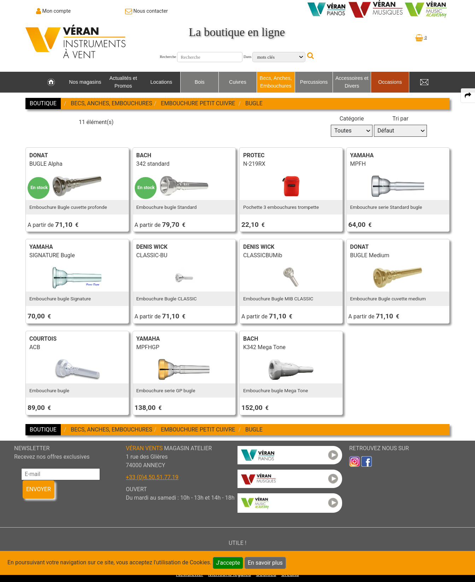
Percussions (314, 82)
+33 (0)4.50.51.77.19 (152, 477)
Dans (248, 56)
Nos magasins (85, 82)
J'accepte (228, 562)
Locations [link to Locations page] (161, 82)
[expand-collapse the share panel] (468, 95)
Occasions (390, 82)
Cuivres (237, 82)
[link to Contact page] (146, 11)
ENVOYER (38, 489)
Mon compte (56, 11)
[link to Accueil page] (51, 82)
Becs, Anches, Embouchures (276, 82)
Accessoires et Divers (352, 82)
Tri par (400, 118)
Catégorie (352, 118)
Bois (200, 82)
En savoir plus (265, 562)
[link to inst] (354, 461)
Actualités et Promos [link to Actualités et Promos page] (123, 82)
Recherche (168, 56)
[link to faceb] (366, 461)
